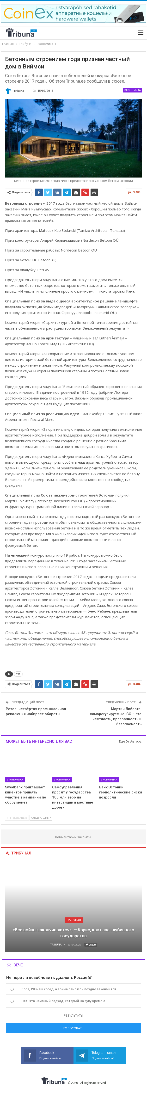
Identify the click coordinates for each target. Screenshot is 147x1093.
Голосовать (73, 1028)
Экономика (132, 90)
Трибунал (73, 920)
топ (18, 674)
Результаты (73, 1015)
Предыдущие (17, 817)
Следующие (41, 817)
